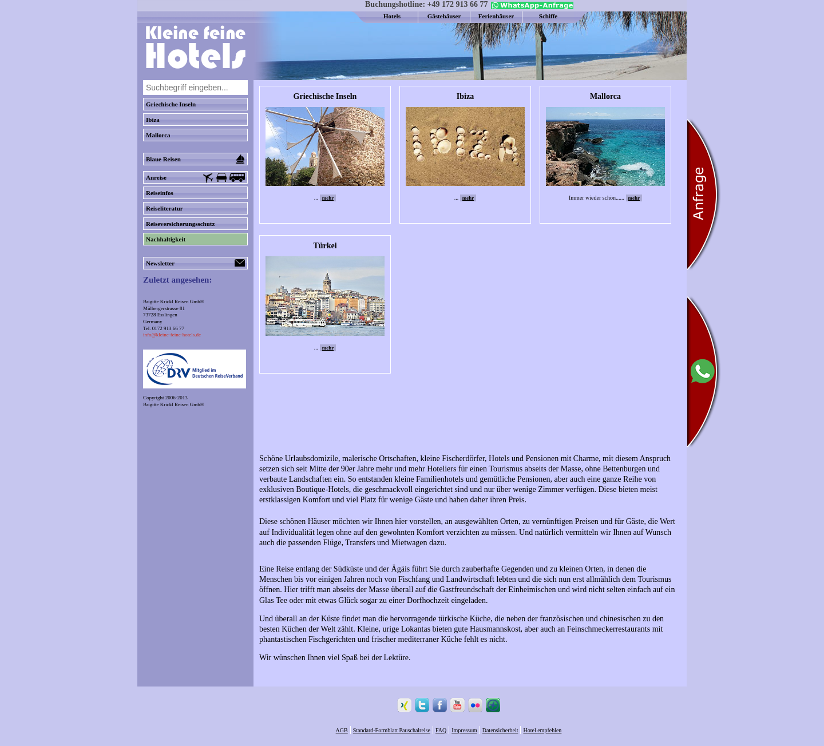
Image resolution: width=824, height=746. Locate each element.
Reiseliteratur (164, 208)
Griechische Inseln (171, 104)
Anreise (195, 178)
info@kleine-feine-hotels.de (172, 335)
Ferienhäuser (496, 16)
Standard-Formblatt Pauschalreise (391, 730)
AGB (342, 730)
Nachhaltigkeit (165, 239)
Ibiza (153, 119)
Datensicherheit (500, 730)
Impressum (464, 730)
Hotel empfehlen (542, 730)
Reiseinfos (159, 192)
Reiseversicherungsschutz (180, 223)
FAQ (440, 730)
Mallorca (158, 135)
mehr (328, 198)
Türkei (324, 245)
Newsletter (195, 263)
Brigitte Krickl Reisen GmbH (173, 404)
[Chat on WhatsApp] (530, 7)
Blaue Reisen (195, 159)
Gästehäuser (444, 16)
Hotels (392, 16)
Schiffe (548, 16)
